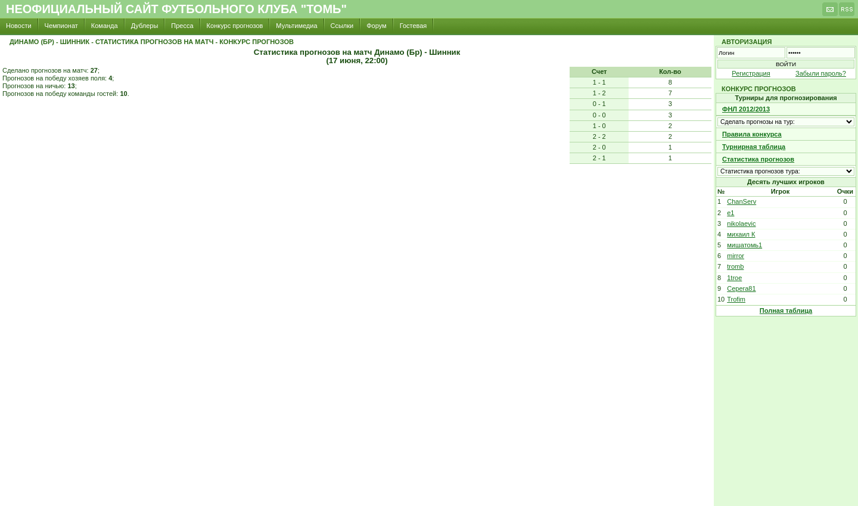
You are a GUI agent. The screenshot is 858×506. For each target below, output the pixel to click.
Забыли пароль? (820, 73)
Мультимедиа (296, 25)
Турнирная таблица (753, 146)
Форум (376, 25)
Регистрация (751, 73)
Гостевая (413, 25)
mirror (735, 255)
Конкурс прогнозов (235, 25)
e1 (730, 212)
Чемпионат (61, 25)
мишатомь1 (744, 245)
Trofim (736, 299)
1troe (734, 277)
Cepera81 (741, 288)
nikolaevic (741, 223)
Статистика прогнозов (758, 159)
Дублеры (144, 25)
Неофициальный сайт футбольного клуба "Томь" (176, 8)
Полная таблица (786, 310)
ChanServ (741, 201)
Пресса (182, 25)
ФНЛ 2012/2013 (746, 109)
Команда (104, 25)
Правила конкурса (752, 134)
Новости (19, 25)
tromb (735, 266)
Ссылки (342, 25)
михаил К (741, 234)
